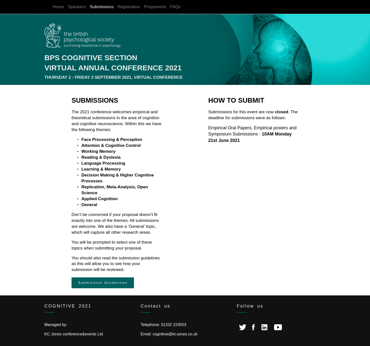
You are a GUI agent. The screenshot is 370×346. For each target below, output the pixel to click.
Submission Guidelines (103, 283)
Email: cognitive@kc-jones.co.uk (169, 334)
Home (58, 6)
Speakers (77, 6)
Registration (129, 6)
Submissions (102, 6)
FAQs (175, 6)
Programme (155, 6)
